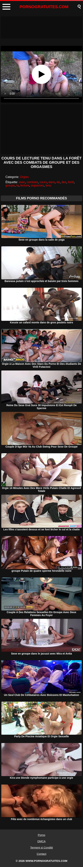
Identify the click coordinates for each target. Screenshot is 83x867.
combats (32, 182)
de (58, 182)
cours (43, 182)
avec (22, 182)
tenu (48, 185)
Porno (41, 835)
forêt (71, 182)
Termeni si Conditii (41, 847)
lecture (24, 185)
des (64, 182)
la (17, 185)
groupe (10, 185)
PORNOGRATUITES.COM (44, 6)
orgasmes (37, 185)
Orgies (24, 176)
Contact (41, 853)
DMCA (41, 841)
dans (52, 182)
